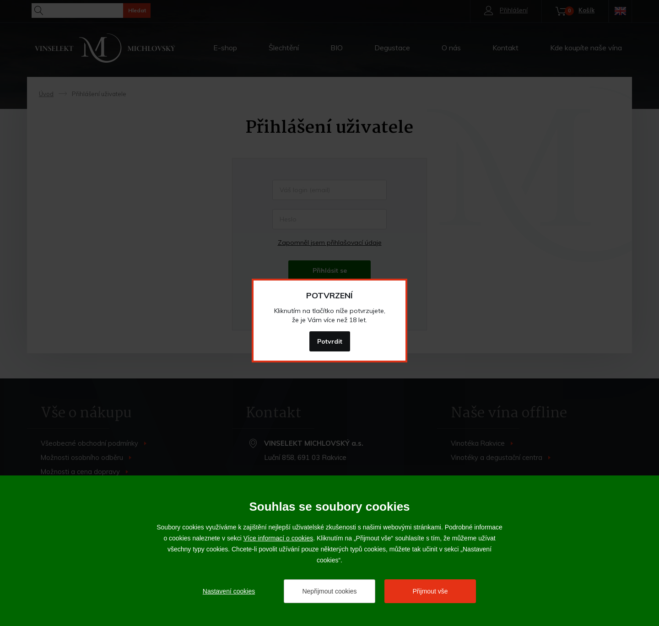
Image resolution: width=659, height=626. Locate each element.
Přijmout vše (430, 591)
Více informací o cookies (278, 538)
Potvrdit (329, 341)
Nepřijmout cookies (329, 591)
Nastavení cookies (229, 591)
